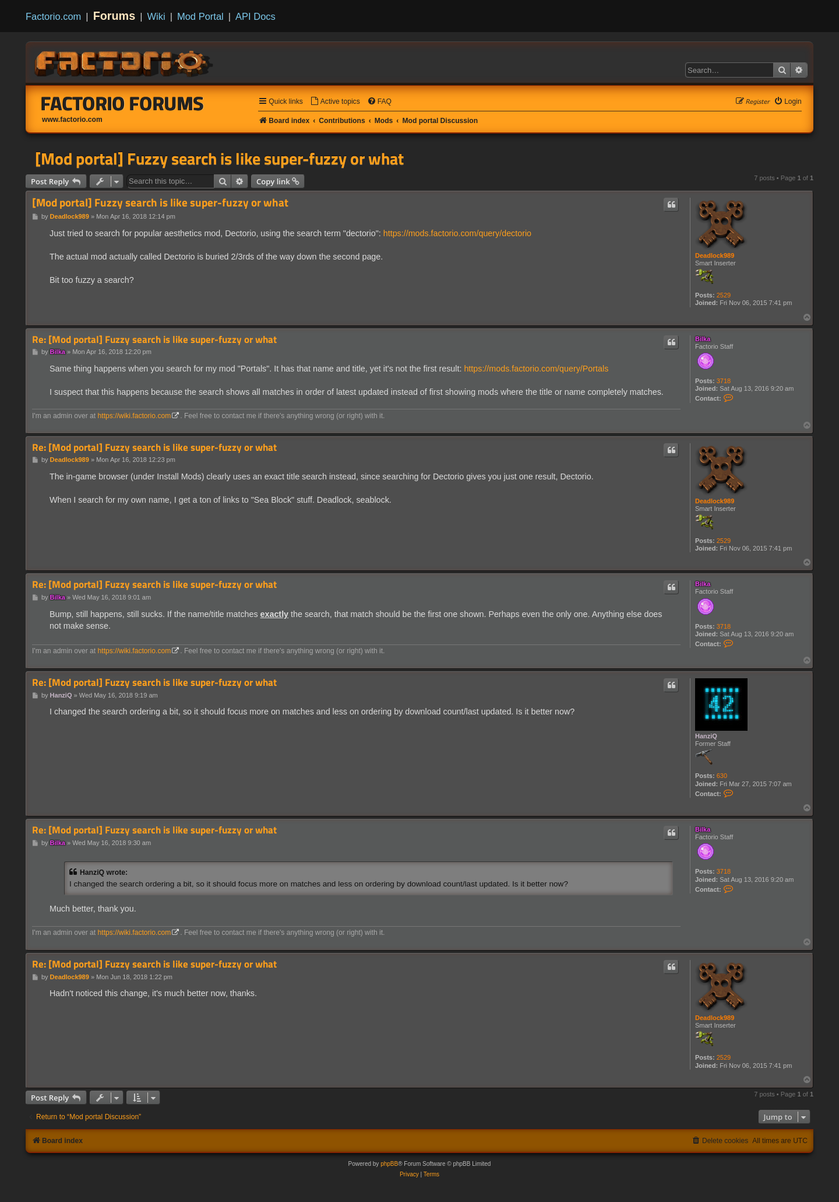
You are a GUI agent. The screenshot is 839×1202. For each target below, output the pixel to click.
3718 (724, 380)
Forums (114, 15)
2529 (724, 295)
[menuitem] (335, 102)
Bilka (702, 338)
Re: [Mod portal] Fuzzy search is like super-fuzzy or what (154, 340)
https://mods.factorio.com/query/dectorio (457, 233)
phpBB (389, 1164)
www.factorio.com (72, 119)
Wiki (156, 16)
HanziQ (706, 736)
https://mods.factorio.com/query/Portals (536, 368)
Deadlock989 (714, 255)
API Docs (255, 16)
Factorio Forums (122, 103)
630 (722, 775)
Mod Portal (200, 16)
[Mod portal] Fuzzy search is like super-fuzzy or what (219, 158)
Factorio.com (53, 16)
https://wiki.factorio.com (134, 416)
